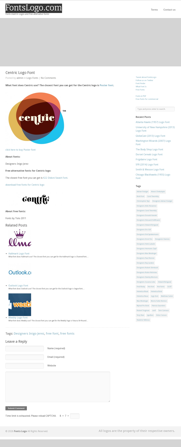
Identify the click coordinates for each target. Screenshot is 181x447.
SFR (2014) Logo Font (147, 164)
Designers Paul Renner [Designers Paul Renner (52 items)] (145, 258)
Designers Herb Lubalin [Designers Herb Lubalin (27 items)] (146, 244)
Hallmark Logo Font (18, 253)
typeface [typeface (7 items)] (150, 315)
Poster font (106, 85)
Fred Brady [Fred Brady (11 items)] (141, 287)
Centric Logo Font (20, 72)
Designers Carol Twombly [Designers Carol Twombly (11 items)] (147, 211)
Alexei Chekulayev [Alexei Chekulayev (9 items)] (158, 192)
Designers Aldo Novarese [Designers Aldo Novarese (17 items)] (146, 206)
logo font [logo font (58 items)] (154, 296)
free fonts (67, 333)
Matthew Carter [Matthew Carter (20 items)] (167, 296)
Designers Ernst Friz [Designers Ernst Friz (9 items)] (144, 239)
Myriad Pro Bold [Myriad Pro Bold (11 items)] (143, 306)
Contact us (169, 9)
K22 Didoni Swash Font (55, 177)
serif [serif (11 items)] (154, 310)
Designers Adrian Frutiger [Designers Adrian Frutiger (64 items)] (162, 201)
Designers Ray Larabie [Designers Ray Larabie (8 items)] (145, 263)
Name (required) (56, 348)
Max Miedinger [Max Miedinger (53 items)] (142, 301)
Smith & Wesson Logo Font (150, 169)
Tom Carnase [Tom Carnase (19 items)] (164, 310)
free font (52, 333)
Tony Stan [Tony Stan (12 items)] (140, 315)
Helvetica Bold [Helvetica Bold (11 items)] (156, 291)
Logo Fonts (32, 78)
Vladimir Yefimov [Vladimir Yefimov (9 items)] (143, 320)
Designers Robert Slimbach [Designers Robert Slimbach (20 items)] (147, 268)
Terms (154, 9)
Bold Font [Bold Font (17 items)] (140, 196)
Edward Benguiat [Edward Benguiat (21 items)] (164, 282)
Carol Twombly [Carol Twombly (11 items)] (153, 196)
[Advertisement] (90, 42)
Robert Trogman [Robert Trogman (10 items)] (143, 310)
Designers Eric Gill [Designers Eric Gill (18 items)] (144, 230)
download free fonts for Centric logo (24, 184)
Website (51, 365)
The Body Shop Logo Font (149, 149)
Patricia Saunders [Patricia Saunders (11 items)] (158, 306)
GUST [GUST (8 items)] (169, 287)
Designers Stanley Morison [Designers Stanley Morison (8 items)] (147, 277)
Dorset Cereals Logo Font (149, 154)
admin (20, 78)
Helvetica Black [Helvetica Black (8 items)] (142, 291)
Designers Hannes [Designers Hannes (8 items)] (162, 239)
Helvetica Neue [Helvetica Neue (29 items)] (142, 296)
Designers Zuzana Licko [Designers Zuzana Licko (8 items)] (146, 282)
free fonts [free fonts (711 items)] (161, 287)
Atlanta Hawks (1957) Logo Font (153, 122)
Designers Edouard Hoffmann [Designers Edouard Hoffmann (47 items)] (148, 220)
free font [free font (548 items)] (151, 287)
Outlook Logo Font (18, 285)
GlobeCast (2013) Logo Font (150, 135)
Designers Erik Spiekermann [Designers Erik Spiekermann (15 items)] (148, 234)
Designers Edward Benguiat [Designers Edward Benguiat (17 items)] (147, 225)
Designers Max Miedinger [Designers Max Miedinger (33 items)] (146, 253)
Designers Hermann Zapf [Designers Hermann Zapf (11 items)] (146, 249)
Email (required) (55, 357)
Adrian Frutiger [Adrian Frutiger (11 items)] (142, 192)
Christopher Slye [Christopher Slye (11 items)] (143, 201)
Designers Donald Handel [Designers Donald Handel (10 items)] (147, 215)
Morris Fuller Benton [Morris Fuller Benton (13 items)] (159, 301)
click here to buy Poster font (20, 149)
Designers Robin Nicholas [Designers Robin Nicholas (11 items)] (147, 272)
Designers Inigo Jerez (29, 333)
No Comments (48, 78)
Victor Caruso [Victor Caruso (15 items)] (161, 315)
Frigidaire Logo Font (146, 159)
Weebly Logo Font (18, 317)
